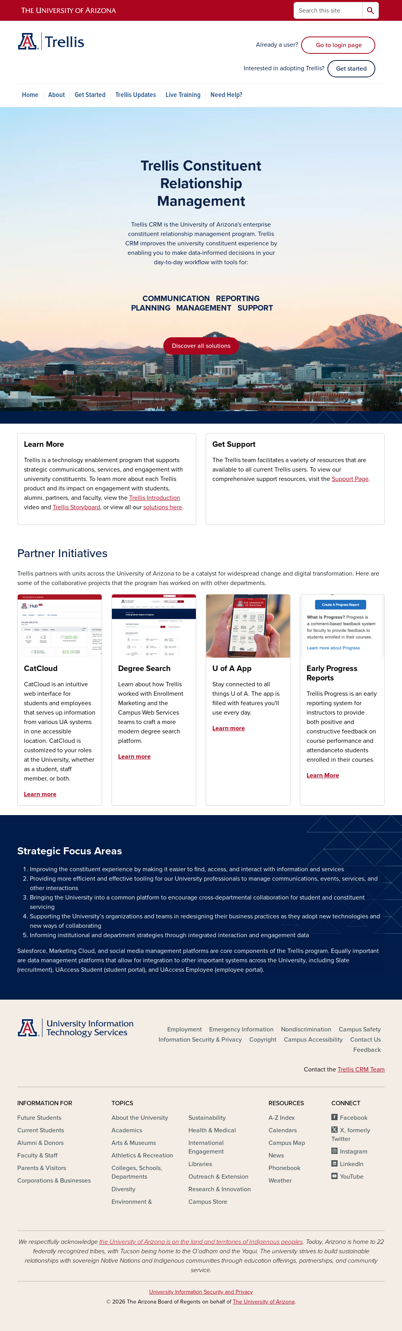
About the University (139, 1118)
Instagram (353, 1151)
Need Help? (226, 95)
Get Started (90, 95)
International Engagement (206, 1147)
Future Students (39, 1118)
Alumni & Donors (40, 1143)
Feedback (367, 1050)
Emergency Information (241, 1029)
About (56, 95)
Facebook (353, 1118)
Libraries (200, 1164)
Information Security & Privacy (200, 1040)
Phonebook (284, 1168)
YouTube (352, 1177)
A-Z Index (282, 1118)
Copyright (262, 1040)
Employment (184, 1029)
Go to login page (338, 45)
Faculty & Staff (37, 1155)
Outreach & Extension (218, 1177)
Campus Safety (360, 1029)
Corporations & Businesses (54, 1181)
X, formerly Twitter (350, 1134)
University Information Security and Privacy (201, 1292)
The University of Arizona (263, 1301)
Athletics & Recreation (142, 1155)
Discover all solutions (201, 346)
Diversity (123, 1189)
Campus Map (287, 1143)
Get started (351, 69)
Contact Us (365, 1040)
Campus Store (207, 1202)
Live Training (183, 95)
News (276, 1155)
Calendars (283, 1130)
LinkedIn (352, 1164)
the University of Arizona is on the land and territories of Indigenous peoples (201, 1242)
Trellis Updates (135, 95)
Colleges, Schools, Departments (136, 1172)
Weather (280, 1181)
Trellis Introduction (154, 498)
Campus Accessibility (313, 1040)
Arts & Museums (133, 1143)
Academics (126, 1130)
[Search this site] (328, 10)
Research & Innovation (219, 1189)
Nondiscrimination (306, 1029)
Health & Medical (212, 1130)
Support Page (350, 479)
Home (30, 95)
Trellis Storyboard (76, 507)
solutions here (162, 507)
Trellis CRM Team (361, 1069)
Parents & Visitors (41, 1168)
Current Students (40, 1130)
